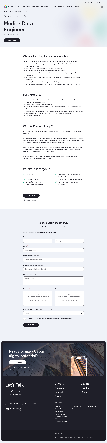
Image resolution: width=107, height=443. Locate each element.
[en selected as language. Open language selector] (99, 3)
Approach (35, 7)
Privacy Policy (59, 437)
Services (26, 7)
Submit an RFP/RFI (32, 404)
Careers (76, 7)
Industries (45, 7)
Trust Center (89, 437)
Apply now (12, 40)
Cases (54, 7)
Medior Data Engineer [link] (21, 11)
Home (5, 11)
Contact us (18, 362)
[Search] (98, 7)
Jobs (11, 11)
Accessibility (79, 437)
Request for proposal (22, 367)
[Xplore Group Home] (11, 6)
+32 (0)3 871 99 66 (13, 394)
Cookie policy (69, 437)
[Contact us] (102, 7)
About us (61, 7)
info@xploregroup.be (14, 391)
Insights (69, 7)
